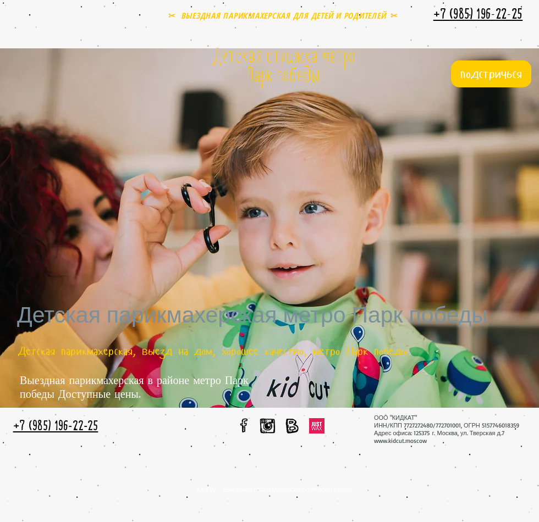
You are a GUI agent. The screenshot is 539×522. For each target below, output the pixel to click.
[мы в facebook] (244, 425)
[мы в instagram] (267, 426)
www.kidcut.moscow (400, 441)
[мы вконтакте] (292, 426)
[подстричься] (491, 73)
